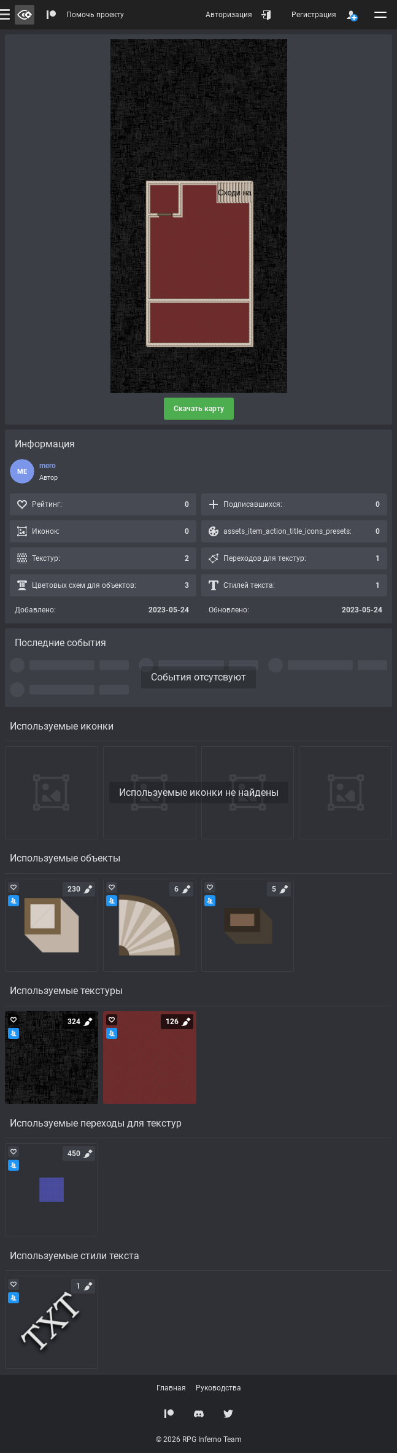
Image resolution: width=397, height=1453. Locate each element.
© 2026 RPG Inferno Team (199, 1439)
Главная (171, 1388)
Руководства (218, 1388)
